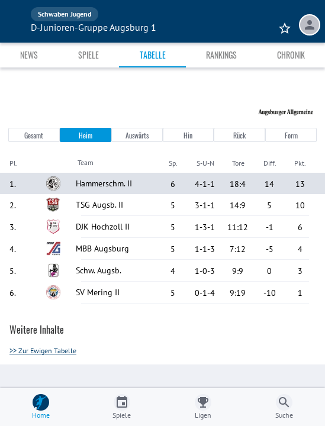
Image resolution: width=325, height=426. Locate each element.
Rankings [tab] (221, 55)
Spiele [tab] (88, 55)
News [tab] (29, 55)
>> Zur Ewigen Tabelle (42, 350)
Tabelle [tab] (153, 55)
